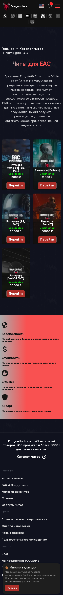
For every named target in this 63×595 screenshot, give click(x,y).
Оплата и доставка (16, 526)
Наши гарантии (13, 532)
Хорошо (12, 588)
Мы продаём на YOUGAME (20, 560)
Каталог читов (31, 49)
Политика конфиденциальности (24, 519)
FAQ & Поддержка (15, 485)
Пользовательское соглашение (24, 539)
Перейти (16, 185)
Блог (5, 554)
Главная (8, 49)
